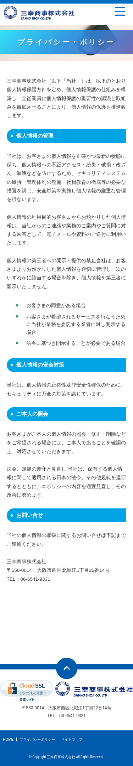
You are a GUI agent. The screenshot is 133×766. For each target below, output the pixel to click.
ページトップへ (66, 668)
